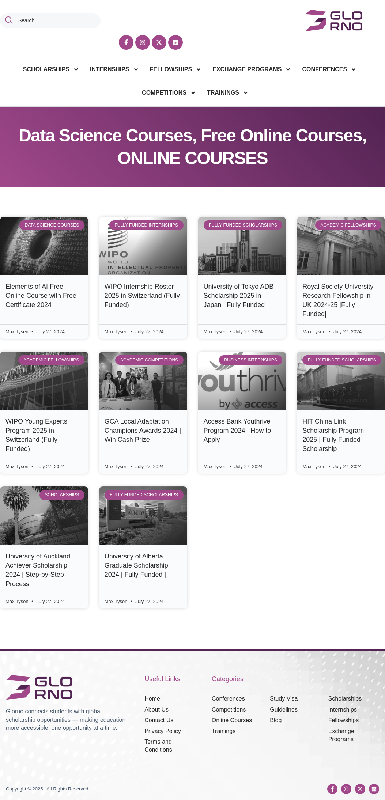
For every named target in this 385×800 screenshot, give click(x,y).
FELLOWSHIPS (176, 69)
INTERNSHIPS (114, 69)
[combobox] (50, 20)
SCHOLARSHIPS (51, 69)
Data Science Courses (105, 135)
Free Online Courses (281, 135)
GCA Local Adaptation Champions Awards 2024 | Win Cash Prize (143, 430)
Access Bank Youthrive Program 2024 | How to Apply (237, 430)
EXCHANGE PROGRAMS (251, 69)
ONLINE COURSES (192, 158)
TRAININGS (228, 92)
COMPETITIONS (169, 92)
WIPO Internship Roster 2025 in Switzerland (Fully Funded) (142, 295)
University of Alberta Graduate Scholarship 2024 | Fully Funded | (136, 565)
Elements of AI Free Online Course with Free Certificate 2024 (40, 295)
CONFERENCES (329, 69)
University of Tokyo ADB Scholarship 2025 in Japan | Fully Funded (239, 295)
